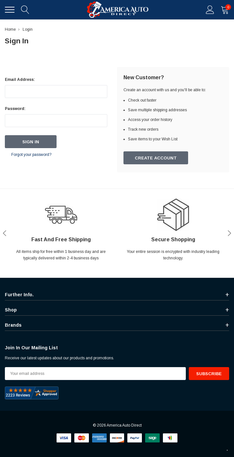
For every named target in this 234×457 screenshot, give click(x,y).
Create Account (156, 158)
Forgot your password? (31, 154)
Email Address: (20, 79)
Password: (15, 108)
